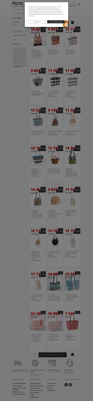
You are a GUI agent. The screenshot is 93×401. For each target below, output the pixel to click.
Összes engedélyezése (56, 21)
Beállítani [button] (37, 21)
